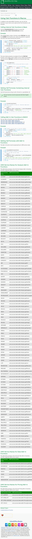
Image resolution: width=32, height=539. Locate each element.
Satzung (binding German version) (13, 528)
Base (26, 5)
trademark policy (16, 535)
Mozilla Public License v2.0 (10, 530)
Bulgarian (27, 8)
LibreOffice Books (16, 521)
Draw (22, 5)
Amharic (11, 8)
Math (29, 5)
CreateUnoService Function (7, 509)
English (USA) (4, 8)
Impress (17, 5)
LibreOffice (3, 5)
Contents (3, 11)
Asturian (21, 8)
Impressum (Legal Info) (5, 526)
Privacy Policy (13, 526)
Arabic (16, 8)
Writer (9, 5)
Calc (13, 5)
